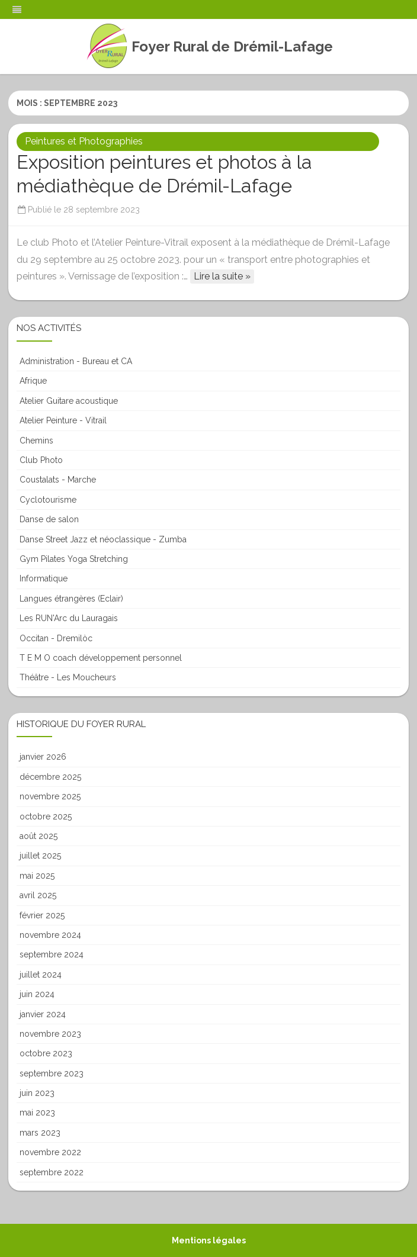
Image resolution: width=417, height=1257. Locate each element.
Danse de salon (49, 519)
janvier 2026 (43, 756)
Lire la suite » (222, 276)
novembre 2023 (50, 1034)
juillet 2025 (40, 855)
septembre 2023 (52, 1073)
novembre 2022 (50, 1152)
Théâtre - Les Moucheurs (68, 677)
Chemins (36, 440)
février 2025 (42, 915)
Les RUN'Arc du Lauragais (69, 618)
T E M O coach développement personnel (101, 658)
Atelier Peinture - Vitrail (63, 420)
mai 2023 (37, 1112)
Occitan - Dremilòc (56, 638)
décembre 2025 (50, 777)
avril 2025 (38, 895)
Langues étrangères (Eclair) (71, 598)
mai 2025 (37, 875)
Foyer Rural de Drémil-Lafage (232, 47)
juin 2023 (37, 1093)
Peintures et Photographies (84, 141)
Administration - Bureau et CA (76, 361)
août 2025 (38, 836)
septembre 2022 (52, 1172)
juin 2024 (37, 994)
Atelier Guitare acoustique (69, 401)
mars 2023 (40, 1132)
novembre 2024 (50, 935)
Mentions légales (209, 1240)
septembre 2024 (52, 954)
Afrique (33, 380)
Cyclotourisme (48, 499)
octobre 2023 (46, 1053)
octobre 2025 (46, 816)
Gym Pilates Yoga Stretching (74, 559)
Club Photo (41, 460)
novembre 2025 (50, 796)
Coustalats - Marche (58, 479)
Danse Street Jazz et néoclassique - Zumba (103, 539)
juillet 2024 (41, 974)
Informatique (44, 578)
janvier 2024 (43, 1014)
